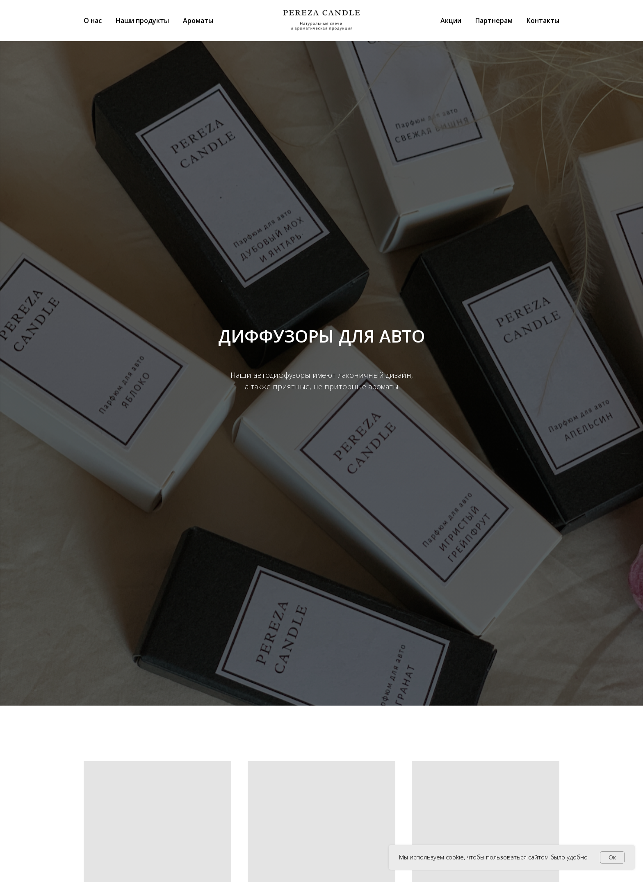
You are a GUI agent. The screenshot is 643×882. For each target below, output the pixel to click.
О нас (93, 20)
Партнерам (494, 20)
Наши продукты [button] (142, 20)
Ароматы (198, 20)
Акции (450, 20)
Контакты (543, 20)
